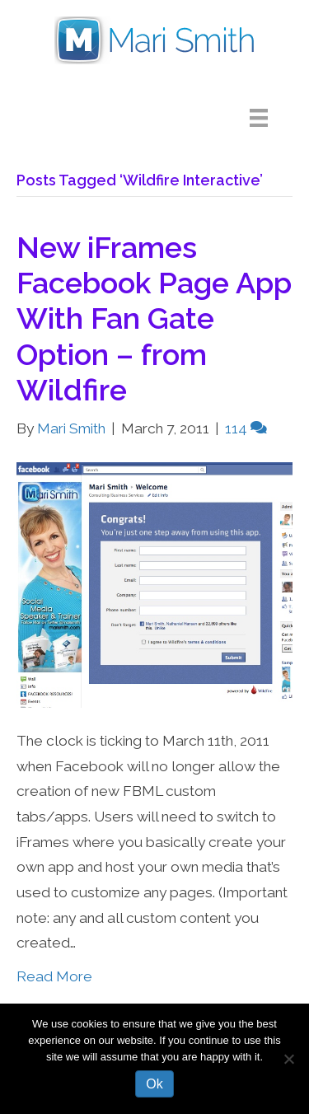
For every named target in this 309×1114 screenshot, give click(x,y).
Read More (54, 976)
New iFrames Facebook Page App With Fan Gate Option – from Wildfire (154, 318)
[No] (288, 1059)
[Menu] (271, 117)
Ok (154, 1084)
